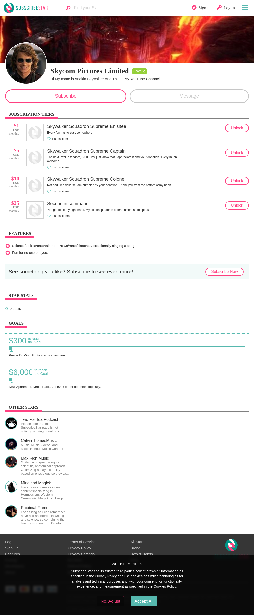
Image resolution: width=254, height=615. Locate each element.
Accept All (143, 601)
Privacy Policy (79, 548)
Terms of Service (81, 542)
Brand (135, 548)
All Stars (137, 542)
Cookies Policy (165, 586)
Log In (10, 542)
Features (12, 554)
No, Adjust (110, 601)
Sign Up (11, 548)
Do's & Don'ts (141, 554)
